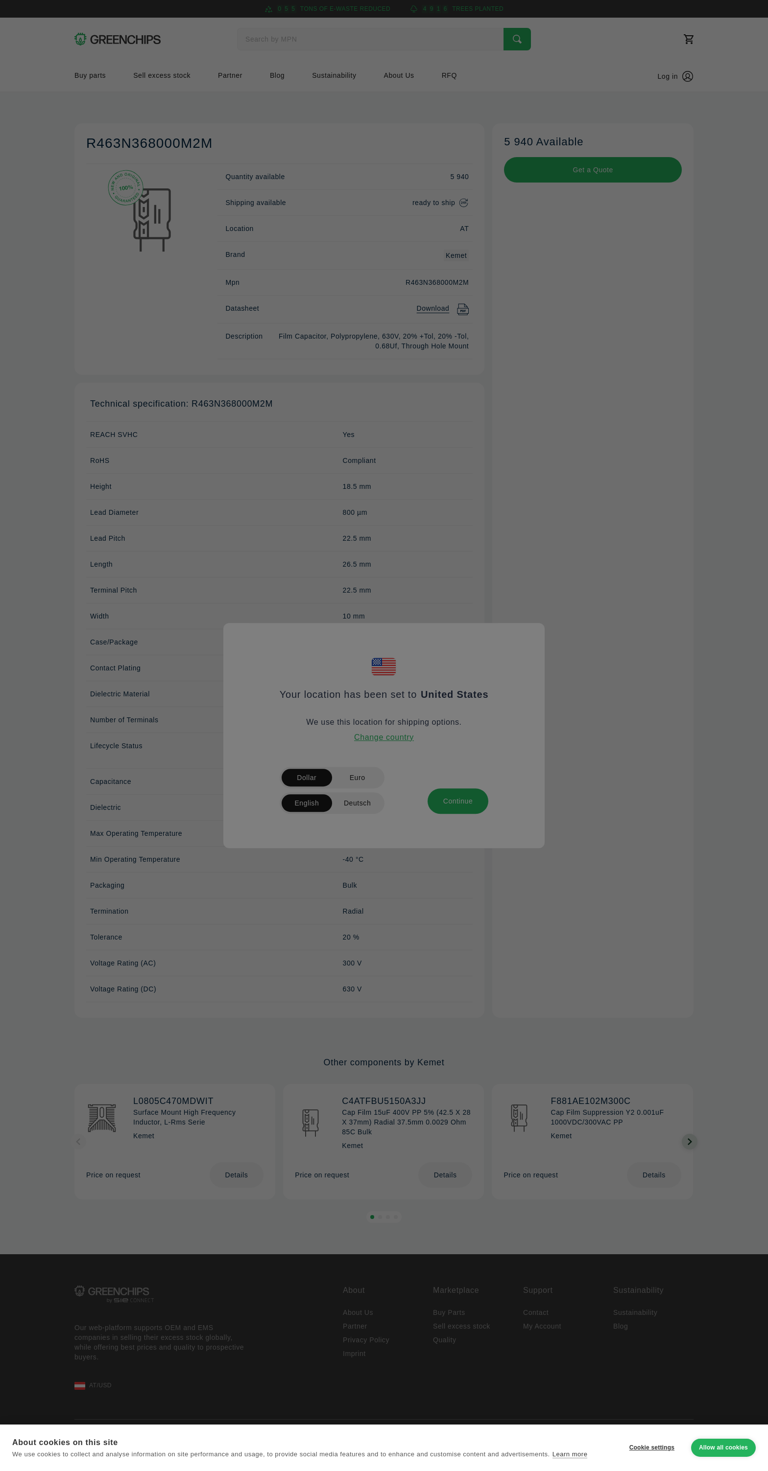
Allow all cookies (723, 1447)
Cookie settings (651, 1447)
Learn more (570, 1454)
